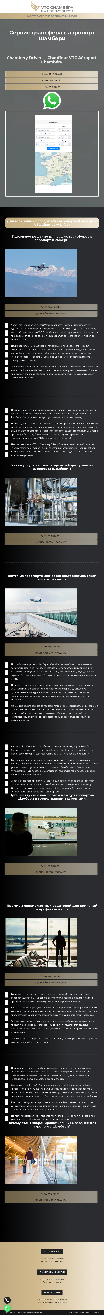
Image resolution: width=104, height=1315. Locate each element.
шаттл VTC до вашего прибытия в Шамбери (64, 1071)
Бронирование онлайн (52, 1272)
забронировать (51, 74)
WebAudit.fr (94, 1312)
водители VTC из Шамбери (31, 346)
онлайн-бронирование (49, 542)
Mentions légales (36, 1312)
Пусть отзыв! (52, 1293)
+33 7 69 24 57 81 (50, 80)
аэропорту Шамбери (62, 325)
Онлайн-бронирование (49, 313)
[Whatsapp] (7, 1308)
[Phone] (7, 1300)
